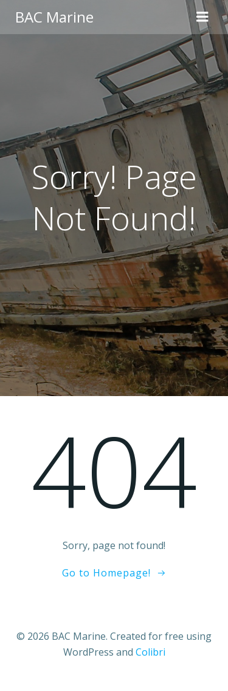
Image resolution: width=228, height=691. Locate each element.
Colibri (150, 652)
